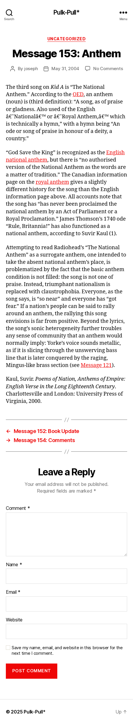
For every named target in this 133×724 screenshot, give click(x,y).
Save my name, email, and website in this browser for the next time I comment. (67, 650)
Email (13, 592)
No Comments (108, 68)
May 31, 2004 (65, 68)
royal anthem (52, 182)
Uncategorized (66, 38)
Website (14, 620)
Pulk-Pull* (66, 12)
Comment (18, 508)
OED (77, 94)
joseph (31, 68)
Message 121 (96, 365)
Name (14, 564)
